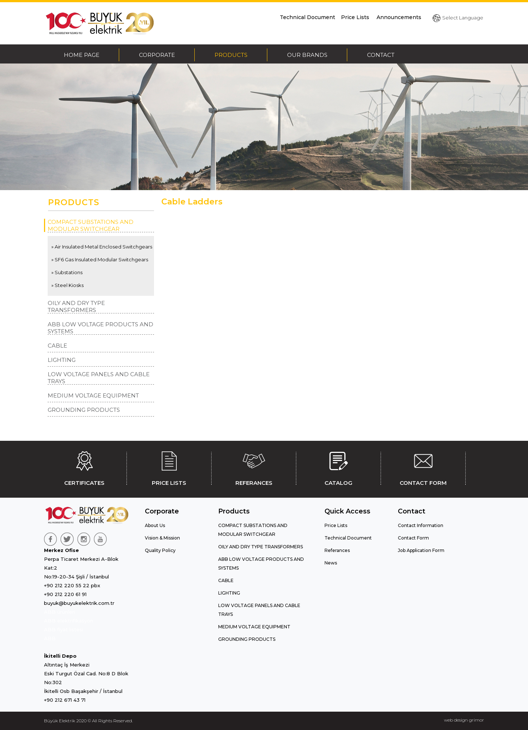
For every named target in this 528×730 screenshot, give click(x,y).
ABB (50, 638)
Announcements (399, 17)
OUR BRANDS (307, 54)
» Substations (66, 272)
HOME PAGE (81, 54)
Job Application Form (421, 550)
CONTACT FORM (423, 467)
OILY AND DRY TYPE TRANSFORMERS (76, 306)
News (330, 563)
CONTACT (381, 54)
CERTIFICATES (84, 467)
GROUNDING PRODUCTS (84, 409)
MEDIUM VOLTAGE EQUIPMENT (93, 395)
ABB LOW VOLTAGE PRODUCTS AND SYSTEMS (100, 328)
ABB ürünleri (59, 612)
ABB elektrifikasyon (68, 621)
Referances (337, 550)
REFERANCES (253, 467)
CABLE (57, 345)
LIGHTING (62, 359)
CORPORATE (157, 54)
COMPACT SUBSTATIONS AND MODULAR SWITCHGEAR (90, 225)
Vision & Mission (162, 538)
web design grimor (464, 720)
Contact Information (420, 525)
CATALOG (338, 467)
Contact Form (413, 538)
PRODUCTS (230, 54)
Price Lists (356, 17)
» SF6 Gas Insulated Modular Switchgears (99, 259)
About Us (155, 525)
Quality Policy (160, 550)
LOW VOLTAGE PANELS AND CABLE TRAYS (99, 378)
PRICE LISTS (169, 467)
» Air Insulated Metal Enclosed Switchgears (101, 247)
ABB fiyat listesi (63, 629)
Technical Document (307, 17)
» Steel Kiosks (67, 285)
